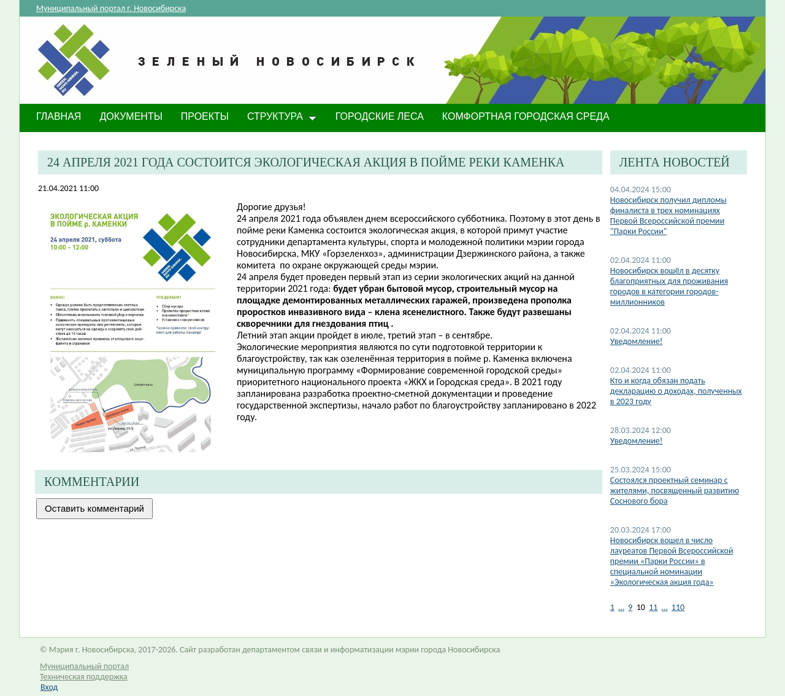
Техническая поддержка (84, 676)
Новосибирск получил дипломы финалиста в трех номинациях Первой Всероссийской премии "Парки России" (668, 216)
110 (678, 607)
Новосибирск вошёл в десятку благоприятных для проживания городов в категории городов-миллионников (669, 286)
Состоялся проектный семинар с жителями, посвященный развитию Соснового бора (674, 490)
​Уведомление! (636, 441)
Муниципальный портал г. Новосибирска (111, 8)
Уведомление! (636, 341)
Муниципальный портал (84, 666)
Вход (49, 687)
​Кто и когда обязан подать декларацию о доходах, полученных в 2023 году (676, 391)
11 (653, 607)
